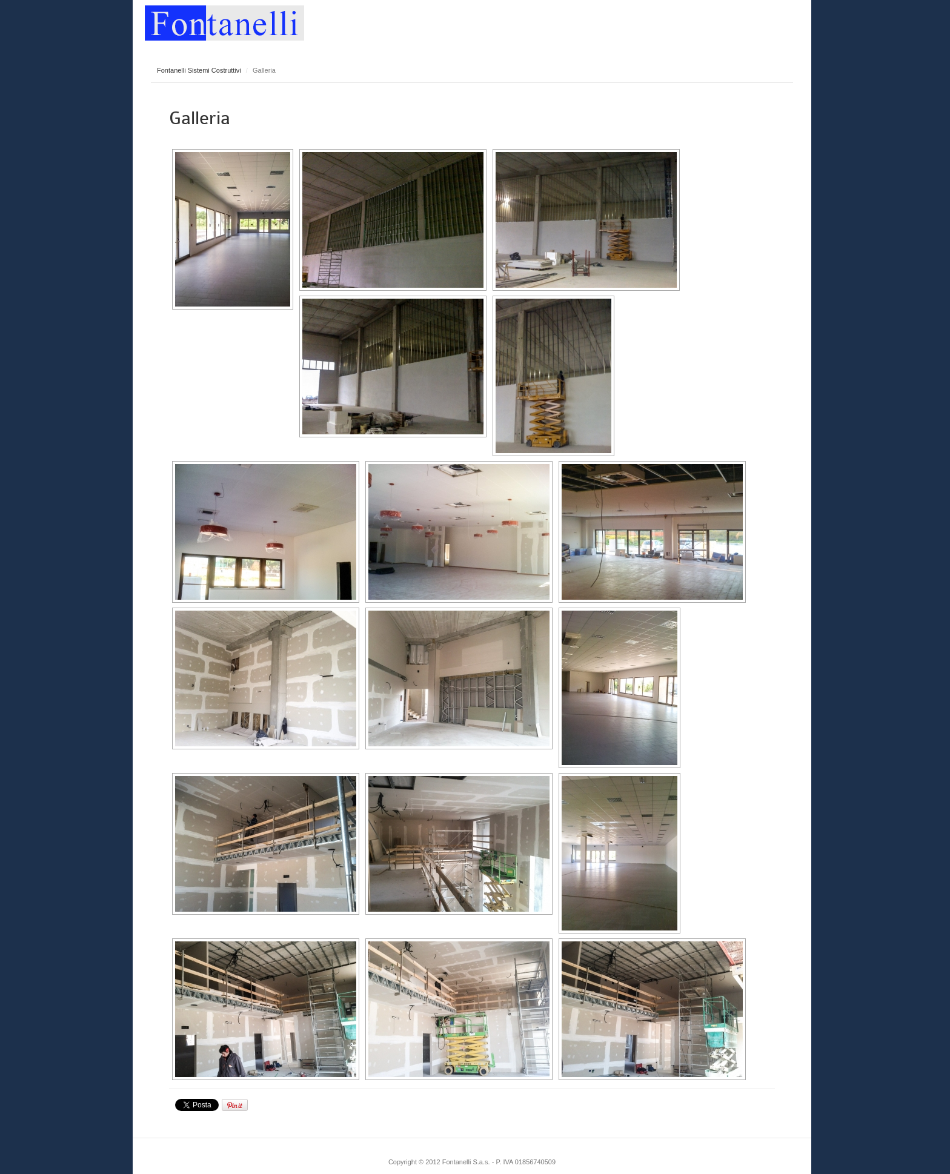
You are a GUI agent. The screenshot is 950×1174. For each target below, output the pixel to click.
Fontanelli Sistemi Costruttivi (199, 70)
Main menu (790, 21)
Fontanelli (224, 20)
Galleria (199, 118)
